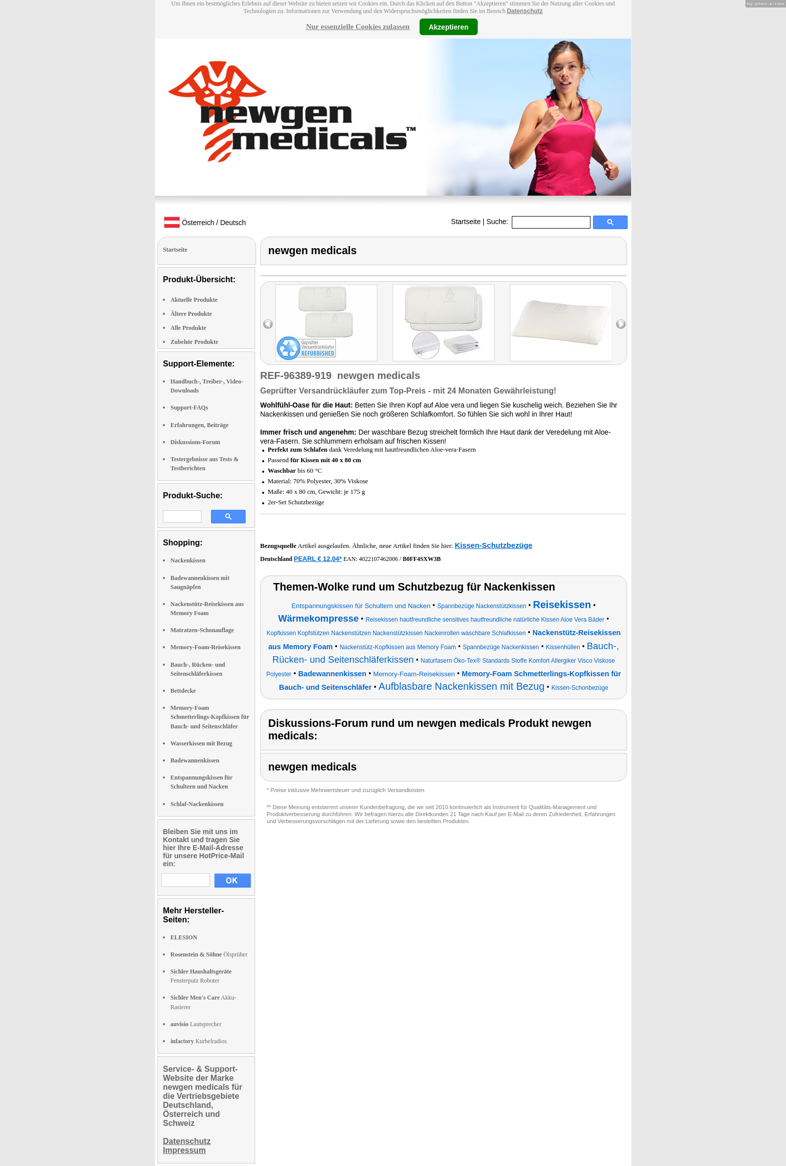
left (268, 324)
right (621, 324)
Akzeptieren (448, 27)
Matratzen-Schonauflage (202, 630)
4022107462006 (378, 558)
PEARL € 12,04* (318, 558)
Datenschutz (524, 11)
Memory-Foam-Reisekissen (205, 647)
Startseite (466, 222)
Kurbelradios (198, 1041)
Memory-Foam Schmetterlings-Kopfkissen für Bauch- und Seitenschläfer (209, 716)
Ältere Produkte (191, 313)
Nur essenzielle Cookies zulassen (358, 27)
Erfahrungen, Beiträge (199, 425)
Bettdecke (183, 690)
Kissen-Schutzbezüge (493, 545)
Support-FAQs (189, 407)
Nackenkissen (188, 560)
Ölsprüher (209, 954)
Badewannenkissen (194, 760)
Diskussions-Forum (195, 442)
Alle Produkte (188, 327)
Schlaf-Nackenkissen (197, 804)
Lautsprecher (196, 1024)
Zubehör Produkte (194, 341)
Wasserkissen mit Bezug (201, 743)
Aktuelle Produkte (194, 299)
